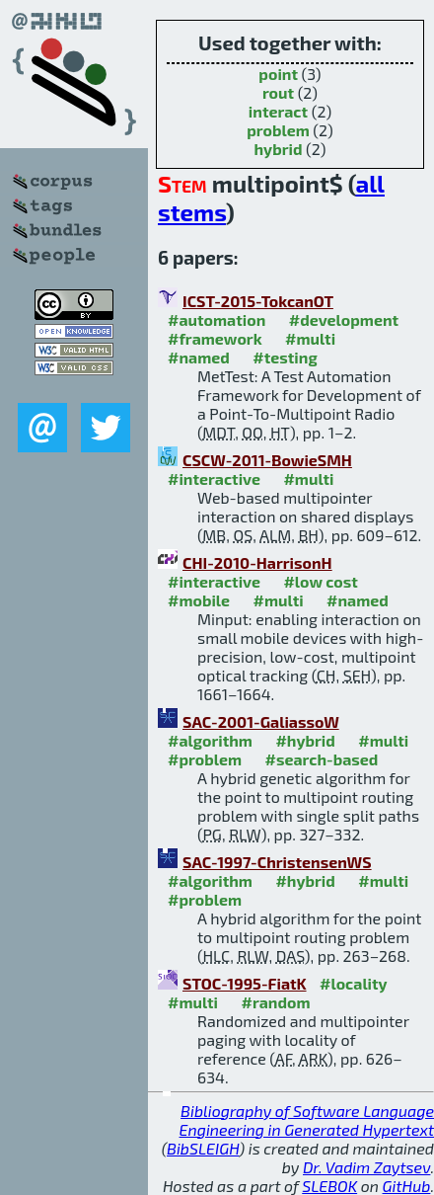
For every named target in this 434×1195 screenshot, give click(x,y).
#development (343, 319)
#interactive (214, 478)
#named (199, 357)
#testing (285, 357)
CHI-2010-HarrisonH (257, 562)
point (278, 73)
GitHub (407, 1185)
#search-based (322, 759)
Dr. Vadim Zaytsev (366, 1166)
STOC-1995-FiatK (244, 983)
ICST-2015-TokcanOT (257, 300)
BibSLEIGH (203, 1148)
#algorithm (210, 740)
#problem (205, 759)
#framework (215, 338)
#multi (310, 338)
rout (278, 92)
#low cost (320, 581)
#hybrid (304, 740)
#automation (216, 319)
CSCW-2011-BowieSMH (267, 459)
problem (278, 129)
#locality (354, 983)
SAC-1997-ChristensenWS (277, 861)
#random (275, 1002)
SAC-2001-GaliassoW (260, 721)
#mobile (199, 600)
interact (278, 111)
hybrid (277, 148)
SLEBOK (329, 1185)
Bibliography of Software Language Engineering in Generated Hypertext (307, 1120)
